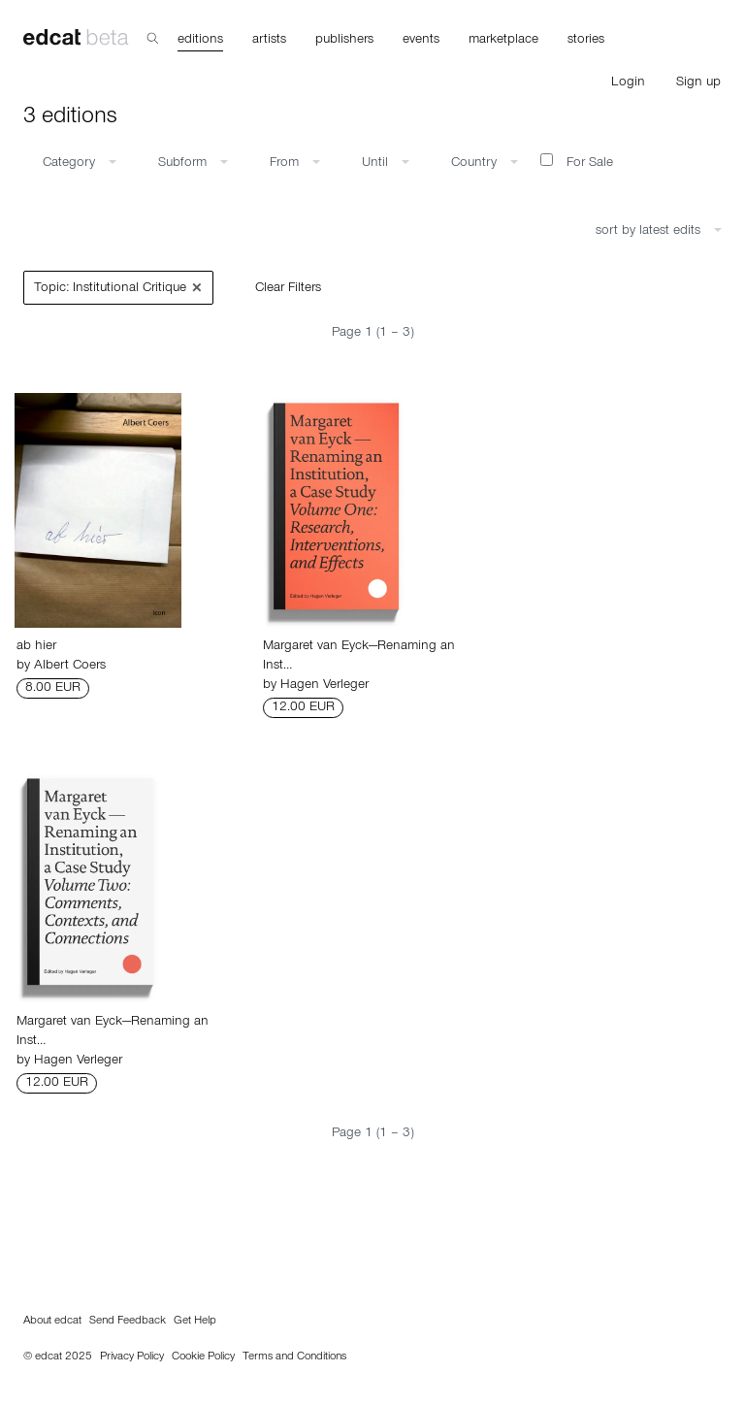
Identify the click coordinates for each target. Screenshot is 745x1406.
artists (269, 41)
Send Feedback (127, 1321)
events (421, 41)
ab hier (36, 647)
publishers (344, 41)
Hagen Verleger (324, 686)
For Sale (576, 162)
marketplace (503, 41)
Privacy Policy (132, 1357)
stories (585, 41)
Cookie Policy (203, 1357)
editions (200, 41)
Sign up (698, 83)
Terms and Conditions (294, 1357)
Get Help (195, 1321)
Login (628, 83)
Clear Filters (288, 289)
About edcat (52, 1321)
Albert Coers (70, 666)
